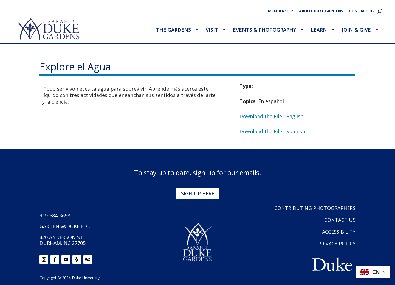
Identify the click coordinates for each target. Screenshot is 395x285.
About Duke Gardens (321, 11)
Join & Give (356, 29)
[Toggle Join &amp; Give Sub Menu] (376, 29)
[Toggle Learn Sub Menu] (332, 29)
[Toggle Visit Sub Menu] (223, 29)
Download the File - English (271, 116)
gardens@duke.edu (65, 226)
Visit (212, 29)
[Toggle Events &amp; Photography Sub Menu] (301, 29)
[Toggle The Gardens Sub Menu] (196, 29)
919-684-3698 (55, 215)
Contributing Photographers (315, 208)
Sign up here (197, 193)
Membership (280, 11)
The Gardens (173, 29)
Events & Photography (264, 29)
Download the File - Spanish (272, 131)
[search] (379, 11)
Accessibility (339, 231)
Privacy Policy (337, 243)
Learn (319, 29)
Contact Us (361, 11)
